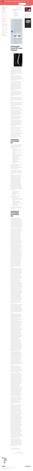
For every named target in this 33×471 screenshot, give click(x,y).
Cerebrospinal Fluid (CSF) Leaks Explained (17, 11)
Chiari (16, 39)
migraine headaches (13, 290)
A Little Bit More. (4, 31)
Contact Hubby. (4, 34)
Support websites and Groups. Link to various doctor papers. (4, 19)
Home (28, 1)
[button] (29, 4)
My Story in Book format (5, 7)
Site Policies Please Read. (5, 35)
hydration (19, 121)
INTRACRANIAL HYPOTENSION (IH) (16, 12)
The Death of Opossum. (4, 30)
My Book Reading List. (4, 27)
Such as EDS (15, 279)
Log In (22, 454)
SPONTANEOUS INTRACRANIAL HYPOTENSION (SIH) (16, 15)
